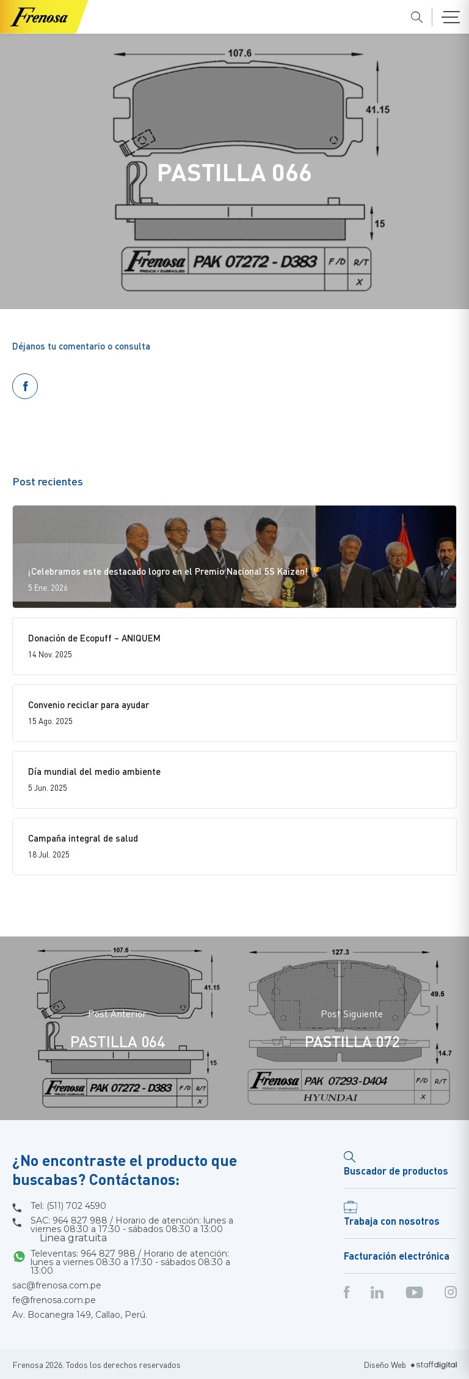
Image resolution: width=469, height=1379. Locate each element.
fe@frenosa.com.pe (54, 1300)
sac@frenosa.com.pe (56, 1285)
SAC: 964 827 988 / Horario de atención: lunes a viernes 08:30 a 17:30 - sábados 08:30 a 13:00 (132, 1229)
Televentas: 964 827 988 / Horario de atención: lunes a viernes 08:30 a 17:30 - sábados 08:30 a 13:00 (130, 1262)
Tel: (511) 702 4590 (68, 1205)
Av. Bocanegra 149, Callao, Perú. (79, 1314)
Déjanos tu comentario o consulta (81, 346)
